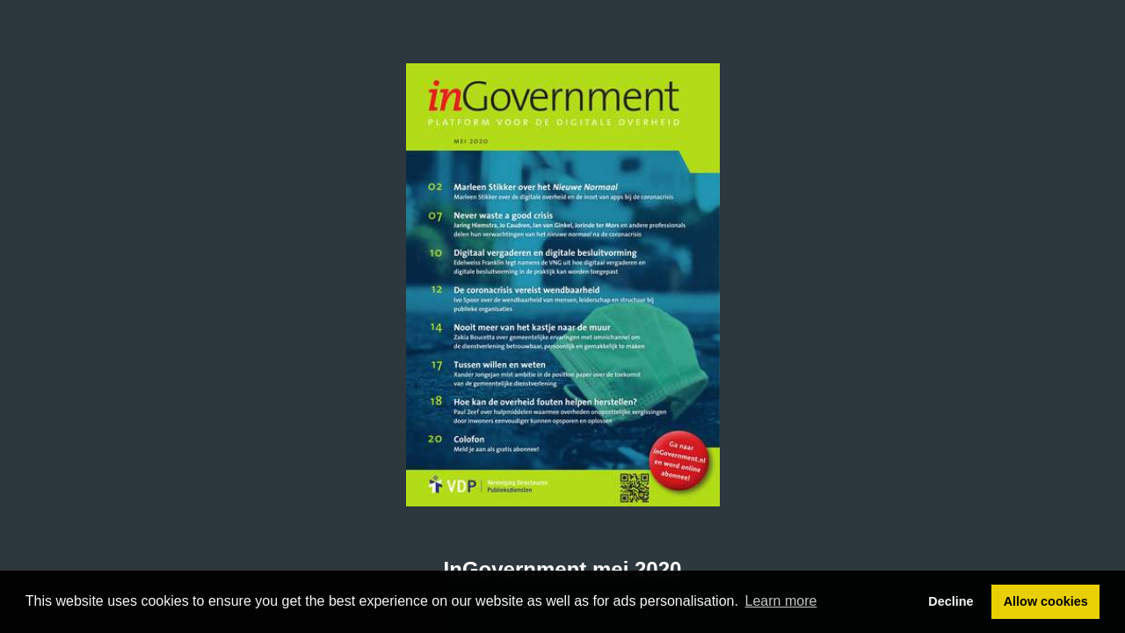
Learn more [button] (781, 600)
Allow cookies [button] (1046, 601)
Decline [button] (950, 601)
